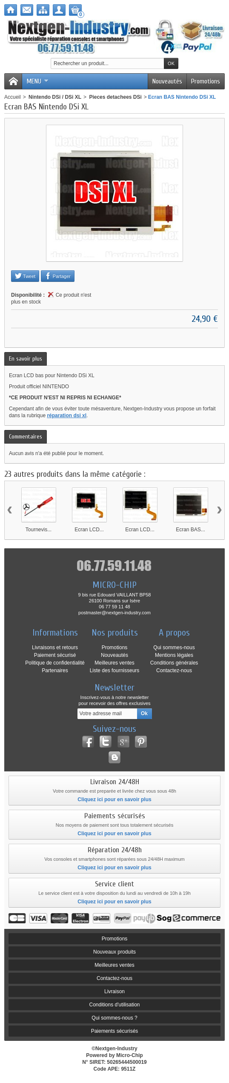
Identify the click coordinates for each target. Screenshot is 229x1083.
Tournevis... (39, 530)
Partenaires (55, 670)
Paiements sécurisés (114, 1031)
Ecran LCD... (89, 530)
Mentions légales (174, 655)
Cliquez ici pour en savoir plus (114, 799)
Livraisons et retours (55, 647)
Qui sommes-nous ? (114, 1018)
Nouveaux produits (114, 952)
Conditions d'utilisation (114, 1005)
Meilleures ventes (114, 663)
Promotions (205, 81)
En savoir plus (25, 358)
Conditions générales (174, 663)
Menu (37, 81)
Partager (58, 275)
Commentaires (25, 436)
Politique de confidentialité (54, 663)
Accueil (12, 97)
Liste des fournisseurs (115, 670)
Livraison (114, 991)
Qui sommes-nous (174, 647)
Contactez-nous (174, 670)
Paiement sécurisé (55, 655)
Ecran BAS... (190, 530)
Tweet (25, 275)
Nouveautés (167, 81)
